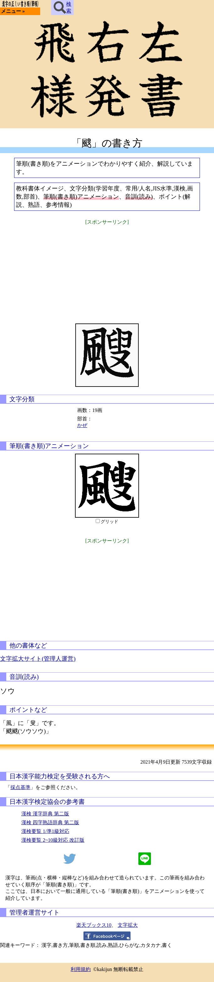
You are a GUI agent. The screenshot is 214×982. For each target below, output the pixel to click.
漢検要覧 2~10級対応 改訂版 (52, 840)
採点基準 (20, 787)
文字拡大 (128, 925)
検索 (62, 7)
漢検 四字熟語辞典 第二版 (50, 822)
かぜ (82, 425)
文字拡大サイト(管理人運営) (38, 658)
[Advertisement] (107, 270)
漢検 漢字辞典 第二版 (45, 813)
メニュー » (13, 11)
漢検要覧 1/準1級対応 (45, 831)
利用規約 (81, 969)
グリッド (109, 521)
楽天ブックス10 (93, 925)
